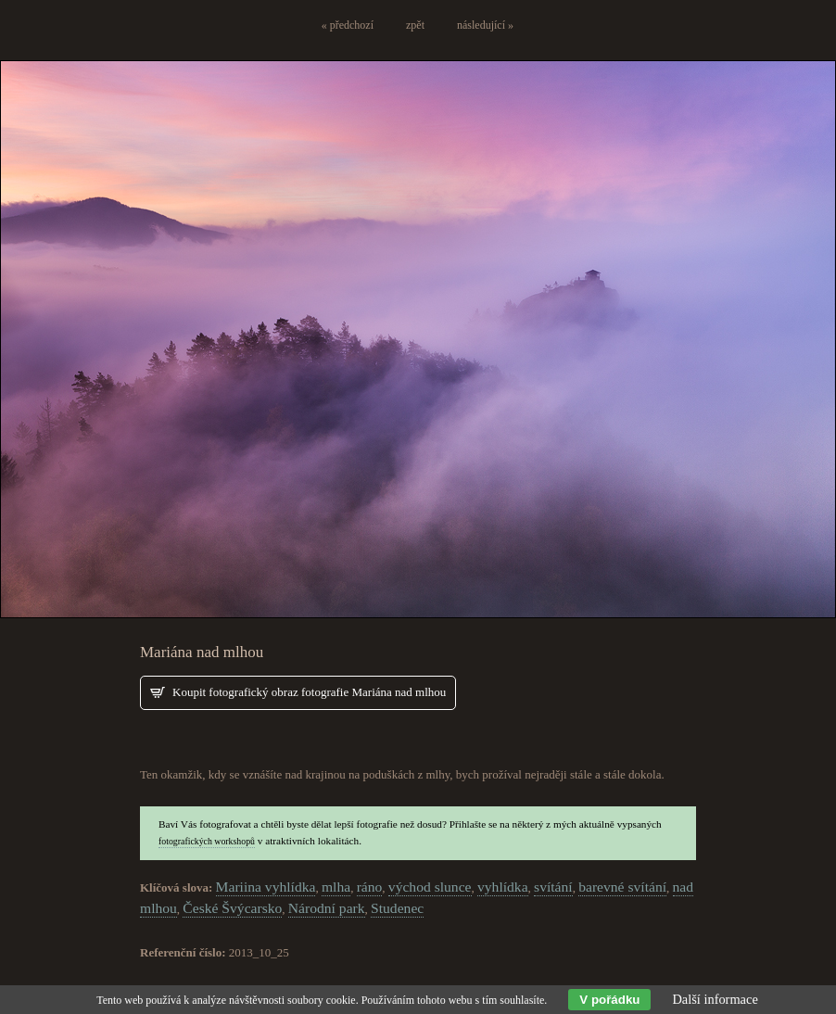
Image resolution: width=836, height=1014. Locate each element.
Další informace (714, 999)
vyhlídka (502, 886)
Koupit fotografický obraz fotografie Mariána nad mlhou (309, 692)
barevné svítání (622, 886)
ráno (370, 886)
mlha (336, 886)
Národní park (326, 908)
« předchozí (348, 25)
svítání (553, 886)
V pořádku (609, 1000)
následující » (485, 25)
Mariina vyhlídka (266, 886)
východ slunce (430, 886)
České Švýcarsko (232, 908)
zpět (415, 25)
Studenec (397, 908)
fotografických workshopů (206, 841)
